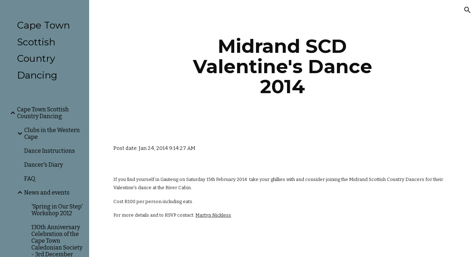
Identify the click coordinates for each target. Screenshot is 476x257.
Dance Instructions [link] (49, 150)
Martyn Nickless (213, 215)
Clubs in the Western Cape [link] (52, 133)
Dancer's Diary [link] (43, 164)
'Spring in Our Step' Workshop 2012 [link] (57, 210)
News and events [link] (47, 192)
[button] (467, 10)
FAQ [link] (29, 178)
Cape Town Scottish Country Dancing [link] (43, 113)
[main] (282, 66)
